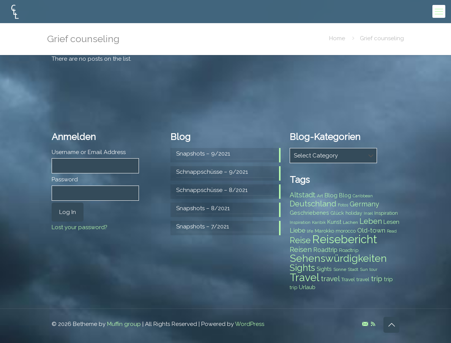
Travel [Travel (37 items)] (304, 277)
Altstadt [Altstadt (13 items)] (302, 195)
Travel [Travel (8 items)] (348, 279)
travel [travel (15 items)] (330, 278)
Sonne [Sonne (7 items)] (339, 269)
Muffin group (124, 324)
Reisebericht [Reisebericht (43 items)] (344, 239)
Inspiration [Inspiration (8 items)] (386, 213)
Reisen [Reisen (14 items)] (301, 249)
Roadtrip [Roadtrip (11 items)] (325, 249)
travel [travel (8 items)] (362, 279)
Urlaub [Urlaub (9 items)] (307, 287)
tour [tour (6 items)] (373, 269)
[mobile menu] (438, 11)
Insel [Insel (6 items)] (368, 213)
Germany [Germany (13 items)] (364, 204)
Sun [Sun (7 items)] (364, 269)
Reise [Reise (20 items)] (300, 240)
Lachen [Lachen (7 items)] (350, 222)
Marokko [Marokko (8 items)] (324, 231)
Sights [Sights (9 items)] (324, 269)
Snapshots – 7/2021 (202, 226)
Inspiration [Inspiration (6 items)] (300, 222)
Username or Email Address (89, 152)
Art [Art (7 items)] (320, 195)
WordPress (249, 324)
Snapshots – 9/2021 (203, 153)
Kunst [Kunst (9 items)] (334, 222)
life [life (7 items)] (310, 231)
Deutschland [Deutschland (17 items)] (313, 203)
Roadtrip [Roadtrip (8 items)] (348, 250)
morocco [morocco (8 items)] (346, 231)
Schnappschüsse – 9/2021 (212, 171)
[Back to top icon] (391, 325)
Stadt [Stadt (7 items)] (353, 269)
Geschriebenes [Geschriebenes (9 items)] (309, 213)
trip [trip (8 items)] (293, 287)
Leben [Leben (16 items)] (371, 221)
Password (65, 179)
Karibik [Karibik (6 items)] (319, 222)
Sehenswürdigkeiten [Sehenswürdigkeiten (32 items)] (338, 258)
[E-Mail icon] (365, 324)
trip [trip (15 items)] (376, 278)
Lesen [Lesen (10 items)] (391, 222)
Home (337, 38)
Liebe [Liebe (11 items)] (297, 230)
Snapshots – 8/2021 (203, 208)
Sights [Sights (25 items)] (302, 268)
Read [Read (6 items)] (392, 231)
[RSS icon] (373, 324)
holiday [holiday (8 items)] (353, 213)
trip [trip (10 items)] (388, 279)
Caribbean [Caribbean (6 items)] (363, 196)
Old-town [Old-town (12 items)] (371, 230)
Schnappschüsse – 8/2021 (212, 190)
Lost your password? (79, 227)
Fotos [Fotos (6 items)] (343, 205)
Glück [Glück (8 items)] (337, 213)
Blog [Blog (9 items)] (345, 195)
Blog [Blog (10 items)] (331, 195)
